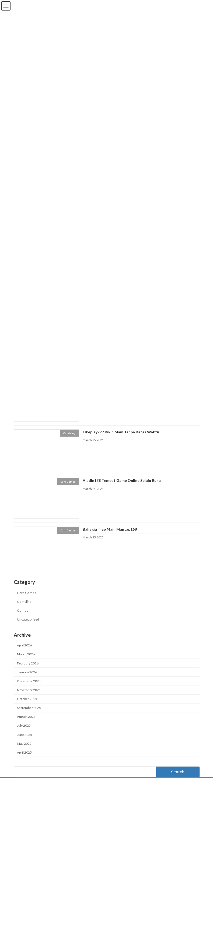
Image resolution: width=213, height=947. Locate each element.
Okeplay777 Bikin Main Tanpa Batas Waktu (120, 432)
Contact (24, 782)
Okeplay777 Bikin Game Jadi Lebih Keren (48, 881)
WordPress (86, 941)
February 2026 (28, 663)
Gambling (24, 602)
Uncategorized (28, 619)
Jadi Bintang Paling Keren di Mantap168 (47, 905)
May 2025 (24, 743)
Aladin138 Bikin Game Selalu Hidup (44, 893)
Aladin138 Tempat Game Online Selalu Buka (121, 480)
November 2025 (29, 690)
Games (22, 610)
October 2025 (27, 699)
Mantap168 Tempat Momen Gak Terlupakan (50, 869)
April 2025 (24, 752)
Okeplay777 (119, 851)
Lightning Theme (107, 941)
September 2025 (29, 708)
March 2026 (26, 654)
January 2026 (27, 672)
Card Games (26, 593)
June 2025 (24, 735)
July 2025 (24, 726)
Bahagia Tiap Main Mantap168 (109, 529)
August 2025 (26, 717)
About (118, 819)
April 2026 (24, 645)
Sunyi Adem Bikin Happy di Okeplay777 (46, 917)
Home (118, 811)
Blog (117, 828)
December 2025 (29, 681)
